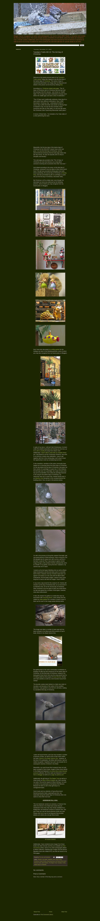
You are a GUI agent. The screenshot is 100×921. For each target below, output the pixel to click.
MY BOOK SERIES (50, 839)
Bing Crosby (59, 859)
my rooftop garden (54, 349)
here (61, 85)
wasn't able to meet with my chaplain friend (53, 452)
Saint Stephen (45, 862)
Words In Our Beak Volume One (48, 758)
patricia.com (60, 775)
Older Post (64, 911)
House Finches (43, 861)
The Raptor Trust (54, 778)
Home (50, 911)
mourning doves (47, 597)
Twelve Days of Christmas (40, 864)
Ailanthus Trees (51, 859)
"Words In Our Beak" (42, 859)
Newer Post (37, 911)
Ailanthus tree (39, 478)
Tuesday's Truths (61, 862)
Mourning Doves (51, 861)
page (53, 775)
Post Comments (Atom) (47, 914)
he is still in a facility (39, 451)
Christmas (47, 81)
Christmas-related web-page (50, 88)
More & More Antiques (48, 780)
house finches (57, 677)
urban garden (43, 599)
